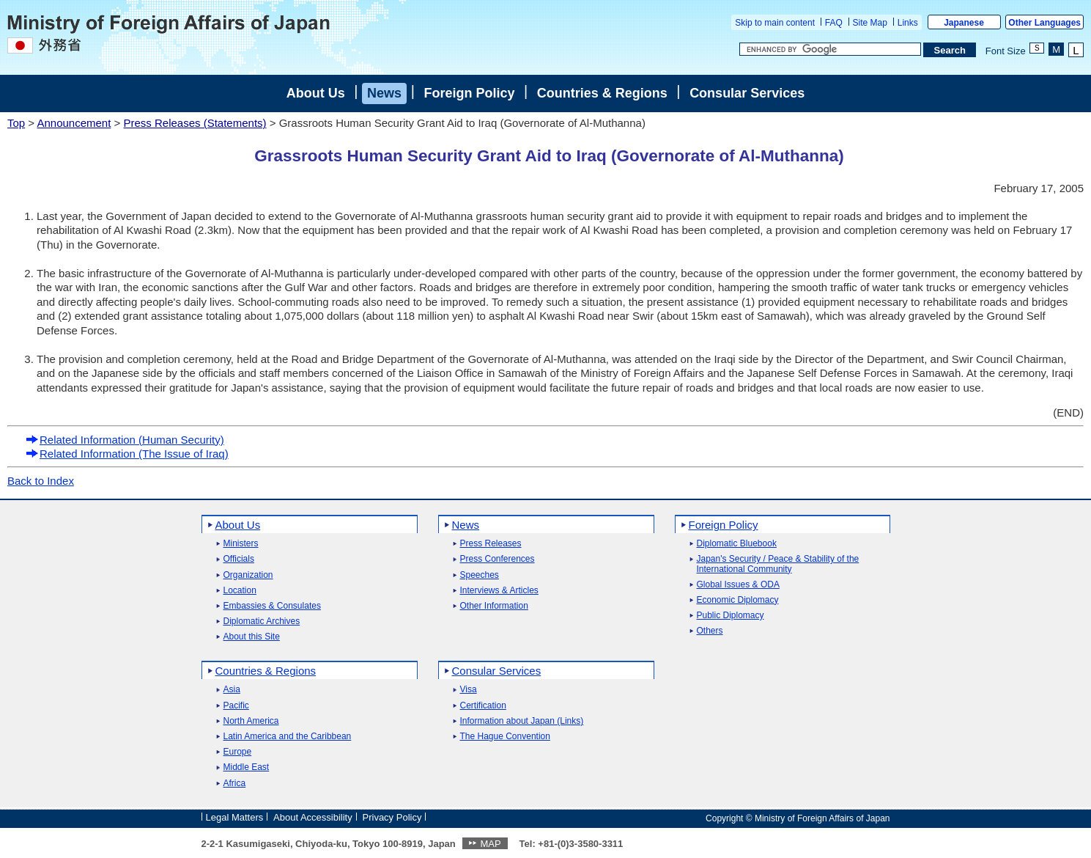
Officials (238, 559)
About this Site (251, 637)
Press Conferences (497, 559)
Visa (468, 689)
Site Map (870, 23)
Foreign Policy (469, 93)
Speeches (479, 575)
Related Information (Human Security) (125, 439)
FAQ (834, 23)
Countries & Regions (602, 93)
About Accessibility (312, 817)
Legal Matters (235, 817)
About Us (315, 93)
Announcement (74, 123)
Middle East (246, 767)
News (384, 93)
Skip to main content (775, 23)
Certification (483, 706)
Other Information (494, 606)
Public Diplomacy (730, 615)
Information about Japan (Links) (522, 721)
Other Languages (1044, 23)
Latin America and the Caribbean (287, 736)
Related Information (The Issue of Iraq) (127, 453)
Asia (231, 689)
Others (710, 631)
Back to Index (40, 480)
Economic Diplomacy (738, 600)
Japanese (964, 23)
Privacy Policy (392, 817)
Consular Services (747, 93)
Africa (234, 783)
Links (908, 23)
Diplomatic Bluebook (737, 544)
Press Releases (491, 544)
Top (16, 123)
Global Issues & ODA (738, 585)
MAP (490, 843)
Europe (237, 752)
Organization (248, 575)
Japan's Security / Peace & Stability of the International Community (778, 563)
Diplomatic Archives (261, 621)
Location (239, 590)
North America (251, 721)
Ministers (241, 544)
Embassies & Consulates (272, 606)
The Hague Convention (505, 736)
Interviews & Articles (499, 590)
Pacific (236, 706)
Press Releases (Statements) (194, 123)
